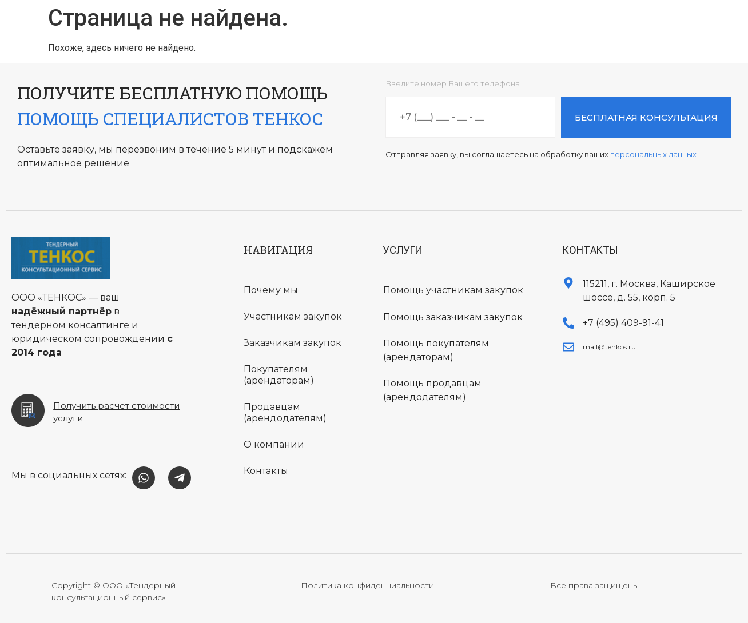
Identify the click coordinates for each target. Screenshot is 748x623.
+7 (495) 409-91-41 (623, 322)
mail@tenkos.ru (609, 346)
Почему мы (271, 290)
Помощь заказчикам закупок (453, 317)
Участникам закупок (293, 316)
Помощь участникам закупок (453, 290)
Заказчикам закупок (292, 342)
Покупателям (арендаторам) (279, 375)
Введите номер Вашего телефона (452, 84)
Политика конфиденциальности (367, 585)
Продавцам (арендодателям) (285, 412)
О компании (274, 444)
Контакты (266, 470)
